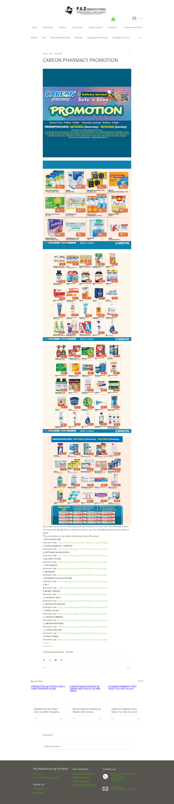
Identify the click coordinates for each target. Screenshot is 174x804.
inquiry (114, 789)
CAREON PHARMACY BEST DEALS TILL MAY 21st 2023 (124, 710)
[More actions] (129, 53)
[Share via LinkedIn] (55, 660)
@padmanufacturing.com (127, 789)
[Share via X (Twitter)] (50, 660)
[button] (113, 18)
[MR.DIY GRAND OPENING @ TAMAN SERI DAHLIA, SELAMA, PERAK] (87, 695)
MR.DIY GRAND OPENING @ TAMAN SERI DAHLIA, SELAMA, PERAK (87, 710)
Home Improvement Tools (60, 38)
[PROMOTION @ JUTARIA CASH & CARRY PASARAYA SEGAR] (48, 695)
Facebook (38, 788)
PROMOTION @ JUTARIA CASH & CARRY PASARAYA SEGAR (46, 710)
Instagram (38, 792)
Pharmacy (79, 38)
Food (44, 38)
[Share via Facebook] (44, 660)
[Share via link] (61, 660)
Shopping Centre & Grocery (97, 38)
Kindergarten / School (121, 38)
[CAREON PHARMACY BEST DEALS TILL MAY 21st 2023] (126, 695)
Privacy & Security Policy (46, 777)
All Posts (34, 38)
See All (140, 681)
